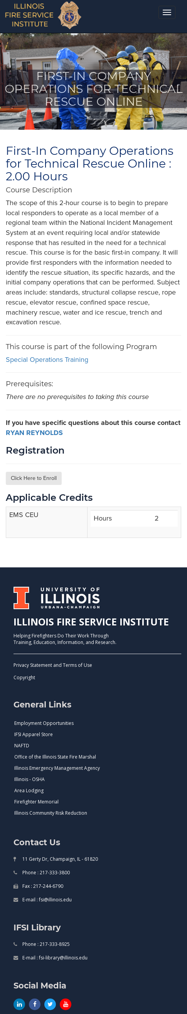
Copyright (24, 677)
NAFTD (21, 745)
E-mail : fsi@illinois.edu (46, 899)
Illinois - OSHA (29, 779)
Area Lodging (29, 790)
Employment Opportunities (44, 723)
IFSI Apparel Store (33, 734)
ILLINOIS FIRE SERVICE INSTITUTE (91, 621)
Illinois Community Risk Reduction (50, 813)
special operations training (47, 360)
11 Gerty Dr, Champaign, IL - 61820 (59, 859)
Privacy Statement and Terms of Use (52, 665)
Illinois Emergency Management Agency (57, 768)
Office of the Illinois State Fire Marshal (55, 757)
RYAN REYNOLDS (34, 433)
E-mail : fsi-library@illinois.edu (54, 957)
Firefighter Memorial (36, 801)
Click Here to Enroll (34, 478)
